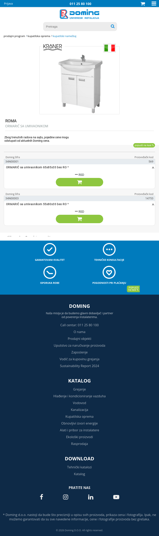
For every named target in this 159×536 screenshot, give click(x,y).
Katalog (79, 380)
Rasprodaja (79, 444)
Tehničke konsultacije (109, 260)
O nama (79, 332)
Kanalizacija (79, 410)
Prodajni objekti (79, 338)
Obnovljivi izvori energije (79, 423)
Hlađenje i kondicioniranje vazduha (79, 396)
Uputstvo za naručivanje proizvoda (79, 345)
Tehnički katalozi (79, 467)
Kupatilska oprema (79, 416)
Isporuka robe (49, 283)
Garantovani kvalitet (50, 260)
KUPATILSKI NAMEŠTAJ (64, 36)
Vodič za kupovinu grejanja (80, 359)
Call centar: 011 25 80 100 (79, 325)
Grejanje (79, 389)
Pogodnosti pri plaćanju (109, 283)
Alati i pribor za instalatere (79, 430)
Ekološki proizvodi (79, 437)
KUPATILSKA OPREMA (39, 36)
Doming (79, 306)
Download (79, 458)
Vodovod (79, 403)
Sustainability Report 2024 (79, 366)
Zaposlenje (79, 352)
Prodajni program (14, 36)
